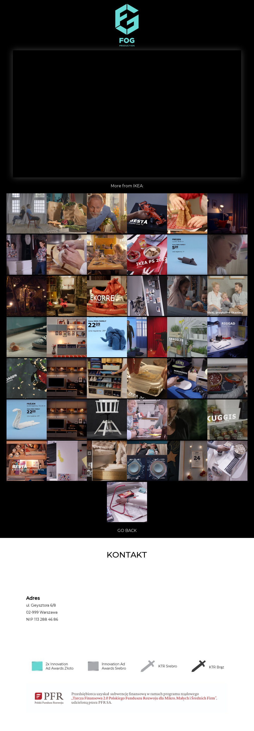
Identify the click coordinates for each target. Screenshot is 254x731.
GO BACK (127, 530)
